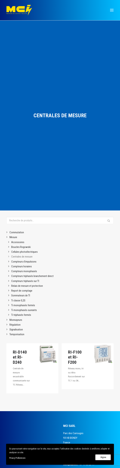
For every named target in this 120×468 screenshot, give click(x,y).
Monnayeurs (15, 175)
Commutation (16, 88)
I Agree (103, 457)
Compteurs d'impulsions (23, 117)
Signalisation (16, 185)
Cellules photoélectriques (24, 107)
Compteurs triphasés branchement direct (32, 131)
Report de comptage (21, 146)
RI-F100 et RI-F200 (75, 226)
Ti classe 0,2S (18, 156)
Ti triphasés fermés (21, 170)
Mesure (13, 92)
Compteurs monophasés (24, 126)
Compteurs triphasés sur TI (25, 136)
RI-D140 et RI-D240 (20, 218)
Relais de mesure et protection (27, 141)
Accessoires (17, 97)
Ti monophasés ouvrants (24, 165)
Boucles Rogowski (21, 102)
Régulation (15, 180)
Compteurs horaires (21, 122)
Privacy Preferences (17, 458)
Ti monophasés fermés (23, 161)
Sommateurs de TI (20, 151)
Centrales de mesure (21, 112)
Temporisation (16, 190)
